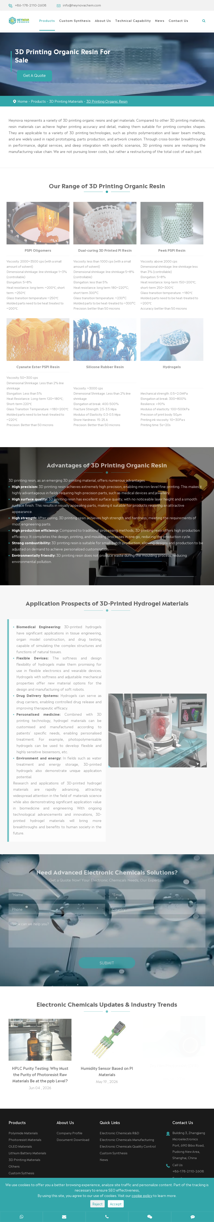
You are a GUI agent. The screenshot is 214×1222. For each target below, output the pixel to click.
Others (14, 1166)
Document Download (73, 1139)
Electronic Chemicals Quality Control (128, 1146)
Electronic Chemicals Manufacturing (127, 1139)
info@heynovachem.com (82, 5)
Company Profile (69, 1132)
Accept (116, 1203)
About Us (103, 20)
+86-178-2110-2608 (30, 5)
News (159, 20)
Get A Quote (34, 75)
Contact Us (178, 20)
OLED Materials (20, 1146)
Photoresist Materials (25, 1139)
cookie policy (142, 1195)
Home (23, 101)
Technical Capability (133, 20)
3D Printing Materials (66, 101)
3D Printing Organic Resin (106, 101)
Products (47, 20)
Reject (97, 1203)
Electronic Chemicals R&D (119, 1132)
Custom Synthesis (75, 20)
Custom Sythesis (21, 1172)
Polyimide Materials (23, 1132)
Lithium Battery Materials (27, 1152)
